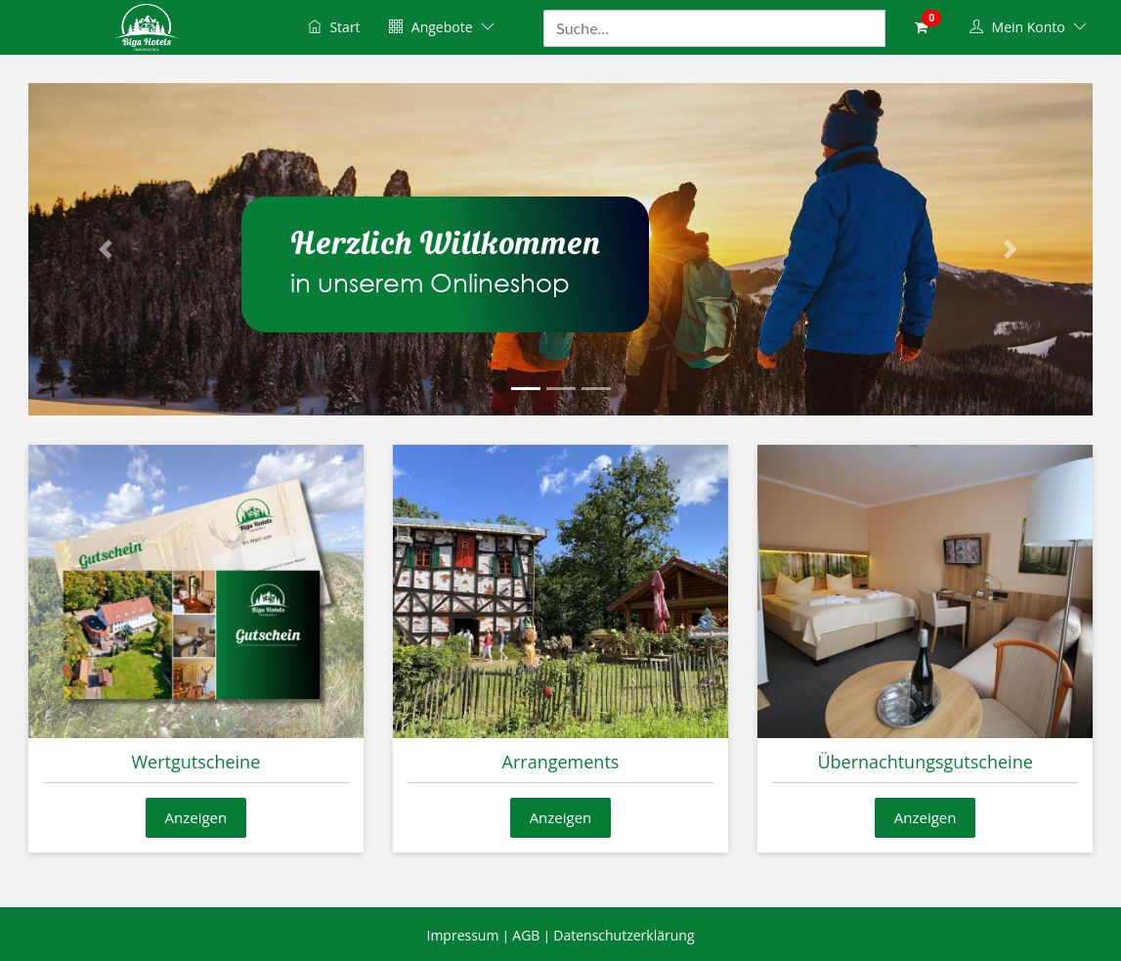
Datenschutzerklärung (623, 935)
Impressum (462, 935)
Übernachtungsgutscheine (924, 761)
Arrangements (561, 761)
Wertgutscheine (195, 761)
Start (334, 27)
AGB (525, 935)
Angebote (442, 27)
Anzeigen (196, 817)
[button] (108, 249)
